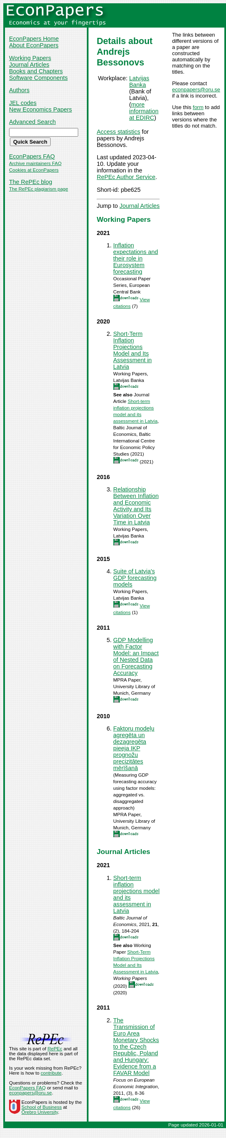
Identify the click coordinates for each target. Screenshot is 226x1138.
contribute (51, 1073)
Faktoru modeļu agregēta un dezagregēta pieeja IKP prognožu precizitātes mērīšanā (133, 748)
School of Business (41, 1107)
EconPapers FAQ (32, 156)
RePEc (54, 1048)
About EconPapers (33, 45)
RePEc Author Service (126, 177)
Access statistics (118, 131)
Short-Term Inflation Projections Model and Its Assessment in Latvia (132, 350)
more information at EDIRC (143, 111)
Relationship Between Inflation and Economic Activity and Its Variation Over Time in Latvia (135, 506)
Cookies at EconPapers (33, 170)
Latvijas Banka (139, 81)
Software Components (38, 77)
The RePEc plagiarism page (38, 188)
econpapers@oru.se (196, 89)
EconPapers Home (34, 38)
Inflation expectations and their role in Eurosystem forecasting (135, 258)
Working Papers (30, 58)
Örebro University (39, 1112)
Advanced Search (32, 122)
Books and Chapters (36, 71)
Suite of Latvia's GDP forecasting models (134, 578)
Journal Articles (29, 64)
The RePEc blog (30, 182)
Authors (19, 90)
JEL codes (23, 103)
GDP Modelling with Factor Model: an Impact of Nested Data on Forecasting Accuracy (135, 656)
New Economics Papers (40, 109)
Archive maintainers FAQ (35, 163)
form (198, 107)
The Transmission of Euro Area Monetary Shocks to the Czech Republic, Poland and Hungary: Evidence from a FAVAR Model (136, 1046)
